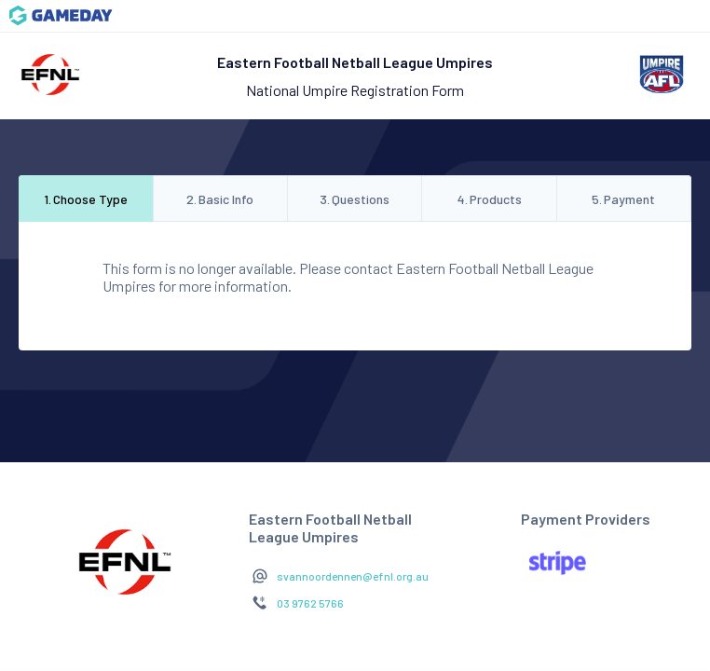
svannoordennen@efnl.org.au (353, 575)
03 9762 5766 (310, 602)
